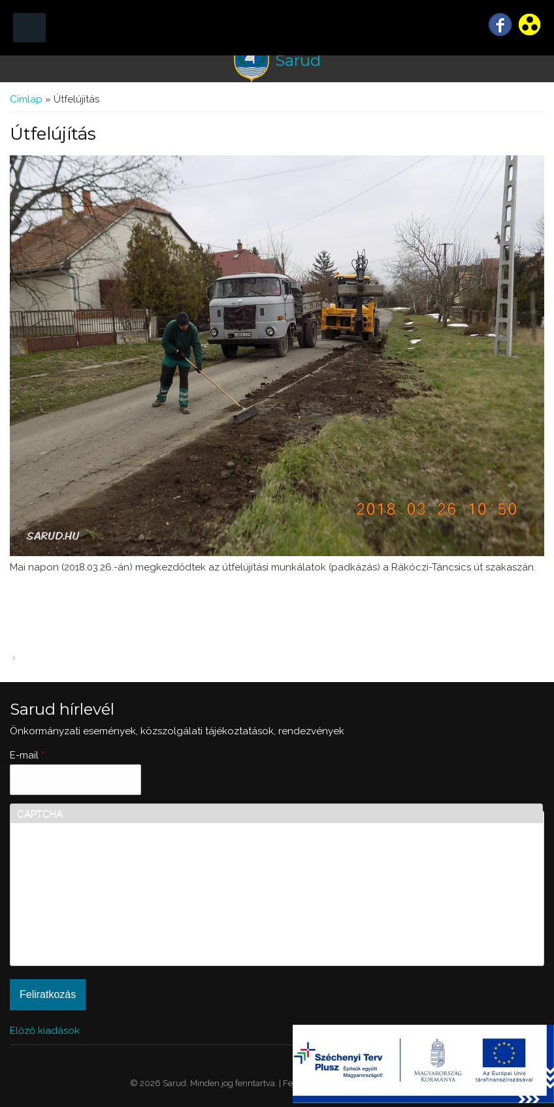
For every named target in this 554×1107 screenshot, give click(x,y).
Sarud (298, 60)
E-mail (27, 755)
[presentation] (70, 912)
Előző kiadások (45, 1031)
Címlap (26, 99)
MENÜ (29, 27)
